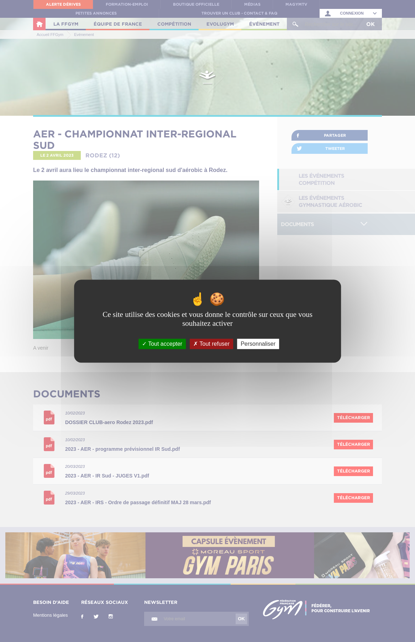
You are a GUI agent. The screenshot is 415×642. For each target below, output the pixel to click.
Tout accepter (162, 344)
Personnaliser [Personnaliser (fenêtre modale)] (258, 344)
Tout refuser (211, 344)
